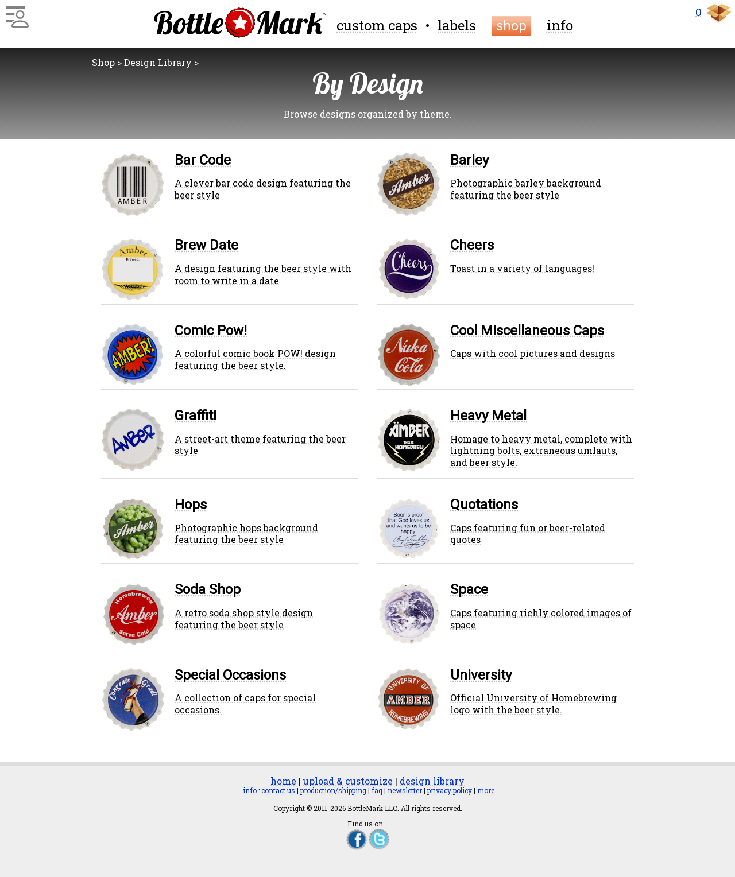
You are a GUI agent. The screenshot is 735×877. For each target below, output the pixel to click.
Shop (103, 62)
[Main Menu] (16, 12)
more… (488, 790)
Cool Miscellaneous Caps (527, 331)
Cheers (472, 245)
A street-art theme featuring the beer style (260, 445)
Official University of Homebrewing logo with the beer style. (533, 704)
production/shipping (333, 790)
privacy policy (449, 790)
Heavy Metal (488, 416)
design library (432, 781)
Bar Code (203, 160)
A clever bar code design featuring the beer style (263, 189)
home (283, 781)
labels (457, 25)
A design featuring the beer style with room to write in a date (263, 274)
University (481, 675)
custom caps (376, 25)
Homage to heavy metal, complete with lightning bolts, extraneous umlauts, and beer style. (541, 451)
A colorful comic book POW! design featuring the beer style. (255, 359)
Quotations (484, 504)
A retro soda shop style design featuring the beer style (244, 619)
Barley (469, 160)
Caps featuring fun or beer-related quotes (527, 534)
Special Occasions (230, 675)
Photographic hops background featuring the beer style (246, 534)
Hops (191, 504)
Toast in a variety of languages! (522, 268)
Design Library (158, 62)
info (560, 25)
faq (377, 790)
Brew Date (206, 245)
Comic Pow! (211, 331)
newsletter (405, 790)
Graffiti (195, 416)
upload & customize (348, 781)
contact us (278, 790)
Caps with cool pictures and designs (532, 353)
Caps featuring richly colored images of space (541, 619)
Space (469, 589)
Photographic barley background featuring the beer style (525, 189)
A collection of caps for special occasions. (245, 704)
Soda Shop (208, 589)
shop (511, 26)
